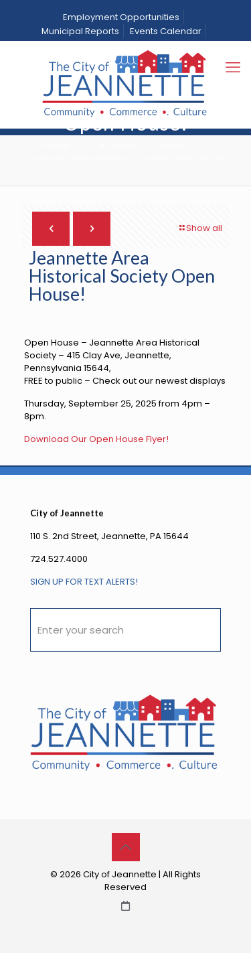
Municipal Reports (80, 31)
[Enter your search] (125, 630)
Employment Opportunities (121, 17)
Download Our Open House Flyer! (96, 439)
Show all (199, 228)
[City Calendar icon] (125, 906)
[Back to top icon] (126, 847)
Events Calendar (165, 31)
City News (115, 145)
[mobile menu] (233, 67)
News (172, 145)
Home (56, 145)
